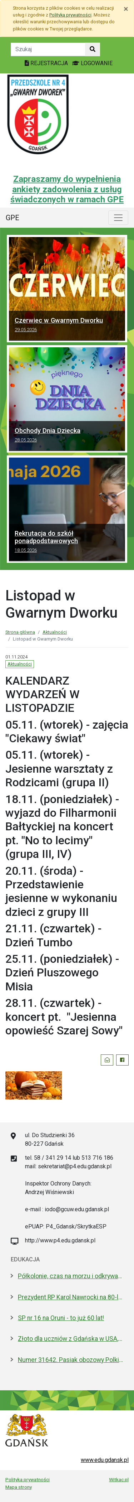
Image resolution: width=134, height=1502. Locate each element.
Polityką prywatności (70, 15)
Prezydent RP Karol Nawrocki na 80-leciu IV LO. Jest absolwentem (70, 1297)
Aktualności (55, 632)
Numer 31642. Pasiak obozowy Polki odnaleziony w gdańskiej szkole (70, 1359)
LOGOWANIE (92, 63)
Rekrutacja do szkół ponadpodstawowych (67, 543)
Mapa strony (18, 1487)
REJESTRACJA (47, 63)
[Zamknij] (126, 9)
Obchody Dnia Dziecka (67, 436)
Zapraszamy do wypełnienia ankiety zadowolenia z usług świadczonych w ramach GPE (67, 189)
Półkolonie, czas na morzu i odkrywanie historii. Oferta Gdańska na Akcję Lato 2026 (70, 1276)
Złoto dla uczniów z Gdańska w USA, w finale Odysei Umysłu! (70, 1338)
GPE (12, 217)
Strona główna (20, 632)
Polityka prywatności (27, 1479)
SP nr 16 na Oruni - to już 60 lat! (61, 1318)
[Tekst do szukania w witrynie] (48, 49)
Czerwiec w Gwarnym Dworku (67, 326)
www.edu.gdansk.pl (105, 1460)
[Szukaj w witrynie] (92, 49)
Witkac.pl (119, 1479)
